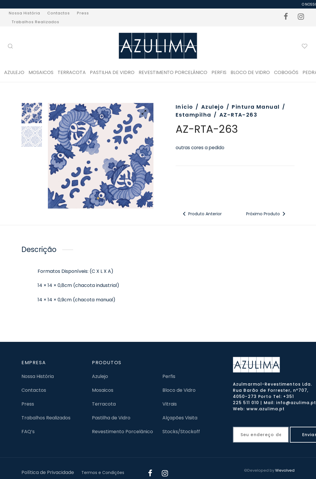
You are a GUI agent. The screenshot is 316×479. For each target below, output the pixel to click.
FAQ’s (28, 431)
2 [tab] (104, 198)
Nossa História (24, 13)
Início (184, 106)
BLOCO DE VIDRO (250, 72)
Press (83, 13)
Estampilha (193, 114)
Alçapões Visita (179, 417)
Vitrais (169, 404)
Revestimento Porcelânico (173, 72)
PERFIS (218, 72)
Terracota (72, 72)
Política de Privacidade (47, 472)
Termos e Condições (102, 472)
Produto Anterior (201, 214)
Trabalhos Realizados (35, 22)
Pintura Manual (256, 106)
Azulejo (14, 72)
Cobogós (286, 72)
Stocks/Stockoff (181, 431)
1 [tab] (98, 198)
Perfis (168, 376)
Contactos (58, 13)
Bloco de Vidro (179, 390)
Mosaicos (40, 72)
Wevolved (285, 470)
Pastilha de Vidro (112, 72)
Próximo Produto (266, 214)
